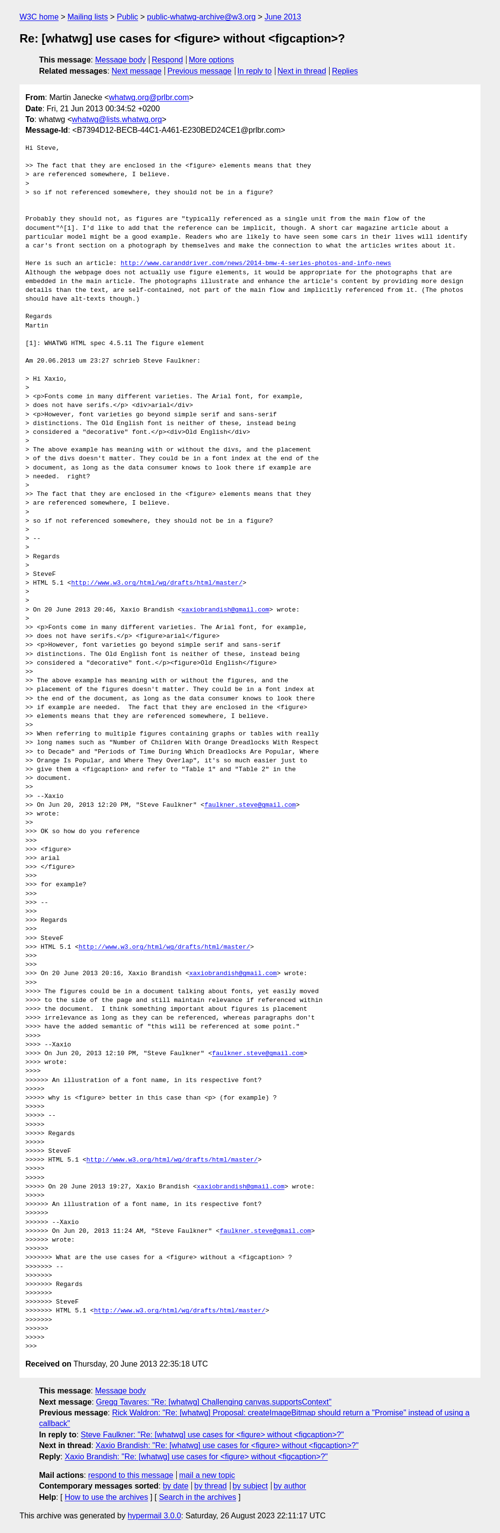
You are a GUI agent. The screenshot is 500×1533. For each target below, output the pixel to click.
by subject (250, 1486)
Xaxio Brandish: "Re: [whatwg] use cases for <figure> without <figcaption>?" (227, 1445)
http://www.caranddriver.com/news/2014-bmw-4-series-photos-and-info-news (256, 263)
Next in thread (301, 71)
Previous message (199, 71)
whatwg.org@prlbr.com (149, 97)
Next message (137, 71)
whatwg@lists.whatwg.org (117, 119)
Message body (120, 60)
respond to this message (130, 1475)
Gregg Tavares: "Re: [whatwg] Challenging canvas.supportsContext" (214, 1402)
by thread (210, 1486)
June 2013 (283, 17)
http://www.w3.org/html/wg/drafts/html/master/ (157, 583)
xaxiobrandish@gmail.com (225, 610)
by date (175, 1486)
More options (211, 60)
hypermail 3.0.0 (154, 1516)
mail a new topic (207, 1475)
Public (127, 17)
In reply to (254, 71)
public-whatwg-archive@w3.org (201, 17)
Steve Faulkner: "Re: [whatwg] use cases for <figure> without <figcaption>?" (212, 1435)
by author (289, 1486)
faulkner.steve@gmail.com (250, 805)
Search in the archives (197, 1497)
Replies (345, 71)
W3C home (39, 17)
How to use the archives (106, 1497)
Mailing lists (87, 17)
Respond (167, 60)
